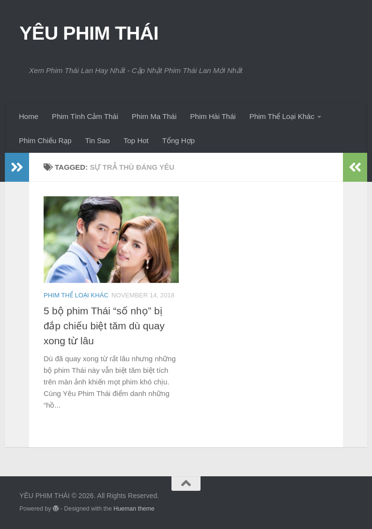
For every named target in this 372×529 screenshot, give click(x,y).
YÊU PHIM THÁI (88, 33)
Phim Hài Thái (213, 116)
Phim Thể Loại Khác (281, 116)
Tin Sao (97, 140)
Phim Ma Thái (154, 116)
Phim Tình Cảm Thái (85, 116)
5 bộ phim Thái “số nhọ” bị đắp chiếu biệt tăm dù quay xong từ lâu (104, 325)
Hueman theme (134, 508)
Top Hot (136, 140)
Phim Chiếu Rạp (45, 140)
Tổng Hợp (178, 140)
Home (28, 116)
